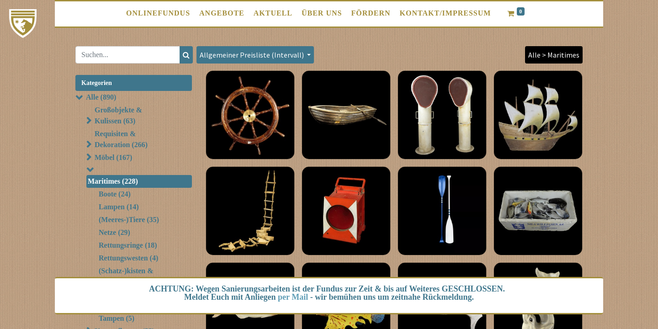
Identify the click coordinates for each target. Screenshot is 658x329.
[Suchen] (186, 55)
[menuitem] (158, 13)
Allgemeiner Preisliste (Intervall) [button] (252, 54)
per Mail (293, 297)
